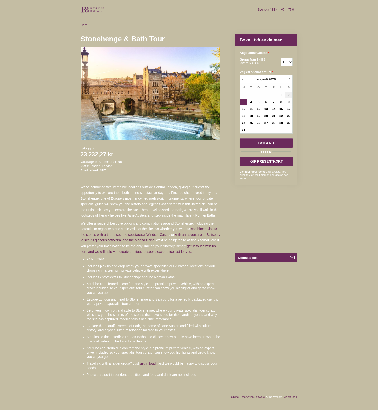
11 (251, 109)
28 (273, 123)
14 (273, 109)
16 (288, 109)
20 (266, 116)
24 (243, 123)
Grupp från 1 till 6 (254, 61)
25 (251, 123)
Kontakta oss (248, 258)
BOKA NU (266, 143)
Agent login (290, 397)
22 (281, 116)
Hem (84, 25)
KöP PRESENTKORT (266, 161)
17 (243, 116)
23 (288, 116)
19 (258, 116)
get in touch (148, 363)
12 (258, 109)
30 (288, 123)
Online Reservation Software (248, 397)
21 (273, 116)
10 (243, 109)
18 (251, 116)
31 (243, 130)
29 (281, 123)
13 (266, 109)
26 (258, 123)
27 (266, 123)
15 (281, 109)
